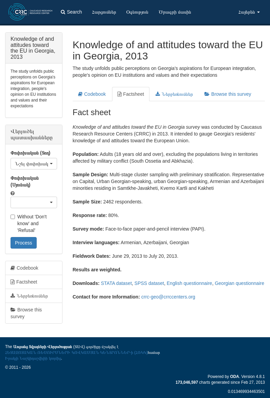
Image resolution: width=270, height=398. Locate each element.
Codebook (92, 94)
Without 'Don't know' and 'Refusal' (29, 223)
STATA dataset (116, 283)
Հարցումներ (104, 12)
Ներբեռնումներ (174, 94)
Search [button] (71, 12)
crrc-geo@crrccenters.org (168, 297)
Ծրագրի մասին (175, 12)
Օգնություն (137, 12)
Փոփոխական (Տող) (30, 153)
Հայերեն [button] (249, 12)
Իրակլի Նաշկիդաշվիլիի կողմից (33, 358)
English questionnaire (189, 283)
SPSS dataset (149, 283)
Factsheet (131, 94)
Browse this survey (227, 94)
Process (23, 243)
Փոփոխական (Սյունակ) (25, 181)
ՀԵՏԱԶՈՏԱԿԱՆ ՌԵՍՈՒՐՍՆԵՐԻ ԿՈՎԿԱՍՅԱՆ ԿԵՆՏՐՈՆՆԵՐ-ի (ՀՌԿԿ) (76, 352)
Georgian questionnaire (239, 283)
